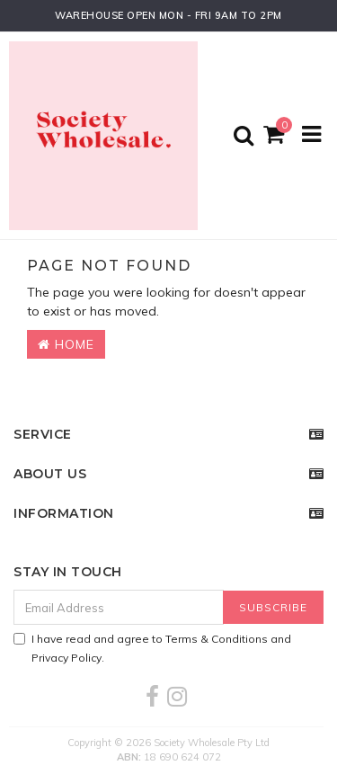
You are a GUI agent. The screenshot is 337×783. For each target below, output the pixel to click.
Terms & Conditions (216, 638)
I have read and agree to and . (152, 648)
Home (66, 344)
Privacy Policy (66, 657)
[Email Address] (118, 607)
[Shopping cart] (276, 135)
